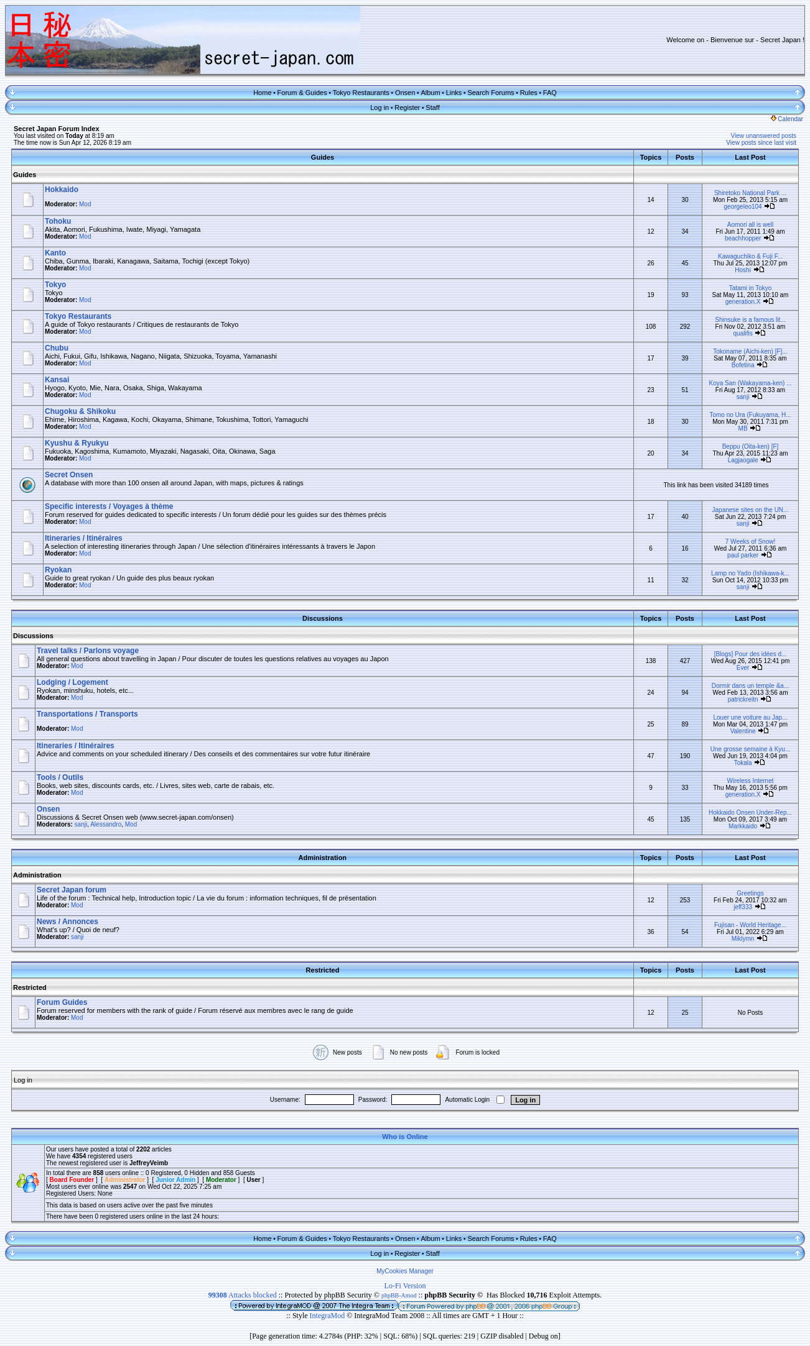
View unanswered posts (763, 135)
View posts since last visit (761, 142)
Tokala (743, 762)
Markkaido (743, 826)
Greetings (750, 893)
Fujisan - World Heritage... (750, 925)
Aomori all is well (750, 224)
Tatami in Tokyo (750, 288)
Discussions (33, 635)
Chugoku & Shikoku (80, 411)
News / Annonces (67, 921)
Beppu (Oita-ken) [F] (750, 446)
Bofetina (743, 365)
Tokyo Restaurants (361, 92)
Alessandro (105, 824)
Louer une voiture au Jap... (751, 717)
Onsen (405, 92)
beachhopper (743, 238)
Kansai (57, 379)
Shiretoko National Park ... (750, 193)
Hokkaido (61, 189)
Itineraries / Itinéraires (84, 538)
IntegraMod (328, 1315)
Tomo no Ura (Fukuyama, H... (750, 414)
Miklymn (743, 938)
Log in (379, 107)
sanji (743, 396)
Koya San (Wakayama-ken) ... (750, 383)
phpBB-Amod (399, 1295)
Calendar (787, 119)
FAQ (550, 92)
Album (430, 92)
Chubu (56, 348)
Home (262, 92)
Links (454, 92)
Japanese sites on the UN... (750, 509)
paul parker (742, 555)
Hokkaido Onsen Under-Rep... (750, 812)
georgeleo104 (743, 206)
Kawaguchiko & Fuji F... (750, 256)
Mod (85, 204)
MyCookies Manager (405, 1271)
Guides (24, 174)
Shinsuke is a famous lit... (750, 319)
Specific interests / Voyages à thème (109, 506)
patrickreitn (743, 699)
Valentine (743, 731)
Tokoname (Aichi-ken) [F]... (750, 351)
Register (407, 107)
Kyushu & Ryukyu (77, 443)
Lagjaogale (743, 460)
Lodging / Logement (72, 682)
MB (743, 428)
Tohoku (58, 221)
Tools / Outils (60, 777)
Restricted (30, 987)
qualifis (743, 333)
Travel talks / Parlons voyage (88, 650)
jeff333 (742, 907)
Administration (37, 875)
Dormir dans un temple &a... (750, 685)
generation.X (743, 301)
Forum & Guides (302, 92)
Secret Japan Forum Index (57, 128)
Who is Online (404, 1136)
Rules (529, 92)
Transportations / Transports (87, 714)
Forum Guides (62, 1002)
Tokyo (55, 284)
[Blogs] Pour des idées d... (750, 654)
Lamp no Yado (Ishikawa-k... (750, 573)
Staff (432, 107)
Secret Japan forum (71, 890)
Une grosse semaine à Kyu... (750, 749)
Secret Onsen (69, 474)
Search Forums (490, 92)
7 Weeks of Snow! (750, 541)
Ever (743, 667)
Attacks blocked (242, 1295)
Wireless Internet (750, 780)
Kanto (55, 253)
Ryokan (58, 569)
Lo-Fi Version (405, 1285)
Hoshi (743, 270)
